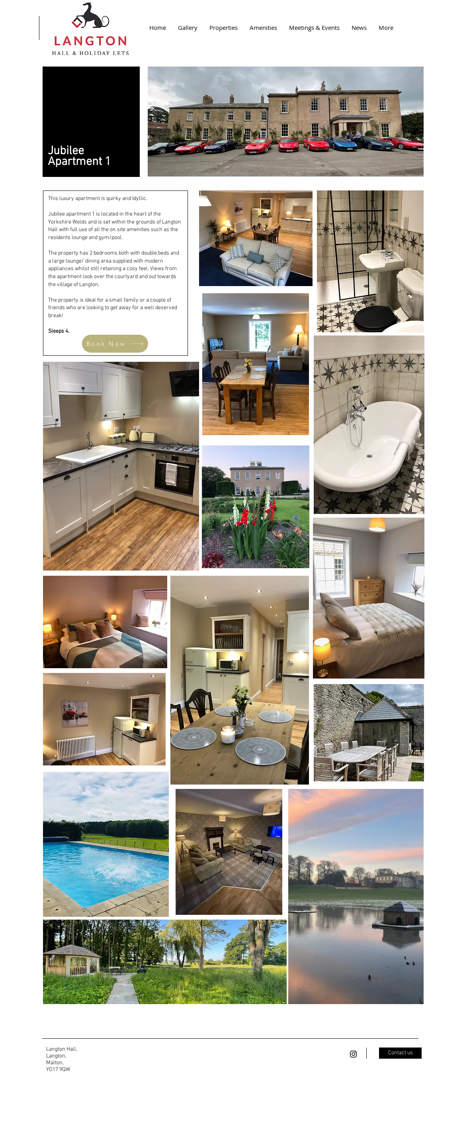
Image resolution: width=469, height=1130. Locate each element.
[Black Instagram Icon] (353, 1054)
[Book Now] (115, 344)
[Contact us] (400, 1053)
